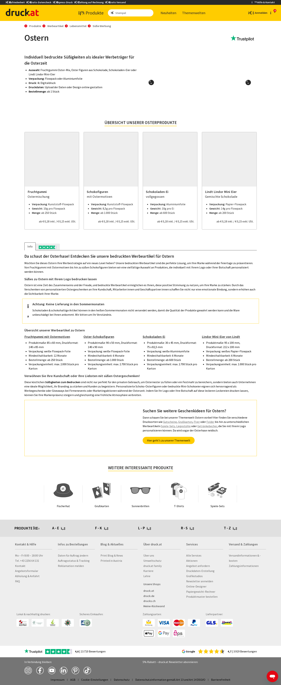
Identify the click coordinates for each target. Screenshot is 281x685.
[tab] (48, 247)
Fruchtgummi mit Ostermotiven (47, 337)
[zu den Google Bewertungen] (211, 651)
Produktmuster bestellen (202, 596)
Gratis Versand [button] (115, 2)
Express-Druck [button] (63, 2)
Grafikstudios (194, 576)
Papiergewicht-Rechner (200, 591)
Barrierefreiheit (220, 679)
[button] (151, 82)
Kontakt (20, 566)
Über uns (148, 555)
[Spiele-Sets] (217, 494)
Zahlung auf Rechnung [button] (89, 2)
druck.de (148, 596)
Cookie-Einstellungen (94, 679)
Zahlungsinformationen (244, 566)
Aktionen (191, 560)
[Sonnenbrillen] (140, 494)
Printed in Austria (111, 560)
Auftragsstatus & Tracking (74, 560)
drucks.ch (149, 601)
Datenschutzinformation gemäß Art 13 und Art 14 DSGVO (170, 679)
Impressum (58, 679)
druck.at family (152, 566)
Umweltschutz (152, 560)
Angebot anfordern (198, 566)
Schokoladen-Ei (154, 337)
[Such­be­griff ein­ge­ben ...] (133, 12)
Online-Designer (196, 586)
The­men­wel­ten (193, 13)
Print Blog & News (112, 555)
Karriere (148, 571)
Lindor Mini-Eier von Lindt (221, 337)
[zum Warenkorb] (272, 12)
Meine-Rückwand (154, 606)
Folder (210, 422)
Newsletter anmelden (199, 581)
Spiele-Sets (168, 426)
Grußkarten (185, 422)
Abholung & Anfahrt (27, 576)
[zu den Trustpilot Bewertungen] (242, 38)
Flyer (197, 422)
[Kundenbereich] (257, 13)
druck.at (148, 590)
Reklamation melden (71, 566)
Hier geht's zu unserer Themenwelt (168, 440)
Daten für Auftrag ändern (73, 555)
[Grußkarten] (101, 494)
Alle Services (193, 555)
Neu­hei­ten (168, 13)
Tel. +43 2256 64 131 (27, 560)
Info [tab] (30, 246)
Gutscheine (170, 422)
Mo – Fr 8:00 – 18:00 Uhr (29, 555)
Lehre (146, 576)
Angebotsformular (26, 571)
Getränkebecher (207, 426)
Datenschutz (122, 679)
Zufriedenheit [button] (15, 2)
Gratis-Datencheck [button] (38, 2)
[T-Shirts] (179, 494)
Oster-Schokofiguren (99, 337)
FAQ (17, 581)
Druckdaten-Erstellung (200, 571)
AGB (72, 679)
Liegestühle (183, 426)
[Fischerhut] (63, 494)
